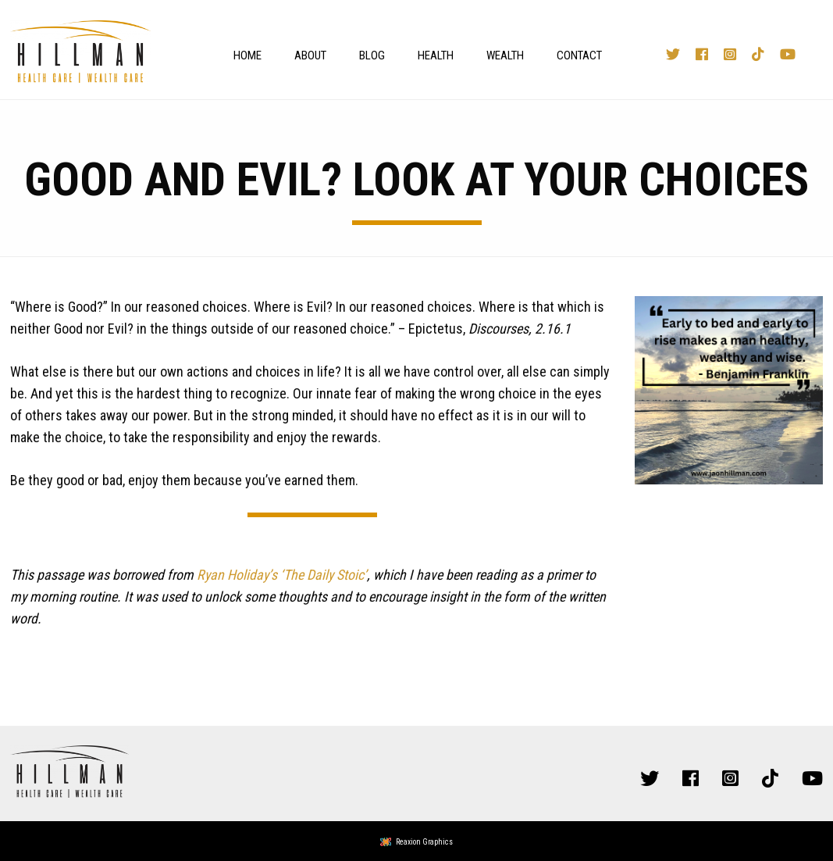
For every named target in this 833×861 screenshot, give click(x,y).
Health (436, 55)
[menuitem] (243, 55)
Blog (372, 55)
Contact (579, 55)
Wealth (505, 55)
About (310, 55)
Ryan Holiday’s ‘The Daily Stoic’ (282, 574)
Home (247, 55)
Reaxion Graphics (424, 842)
